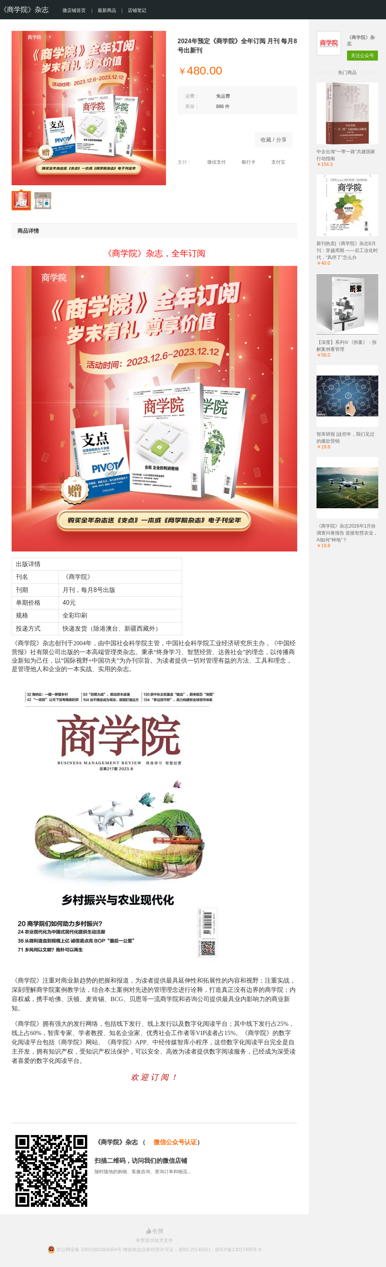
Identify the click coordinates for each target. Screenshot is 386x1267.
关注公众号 (362, 55)
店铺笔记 (137, 10)
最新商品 (107, 10)
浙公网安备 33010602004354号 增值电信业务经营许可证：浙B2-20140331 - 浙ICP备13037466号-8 (158, 1249)
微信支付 (212, 162)
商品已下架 (212, 137)
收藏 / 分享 (274, 140)
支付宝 (274, 162)
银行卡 (245, 162)
